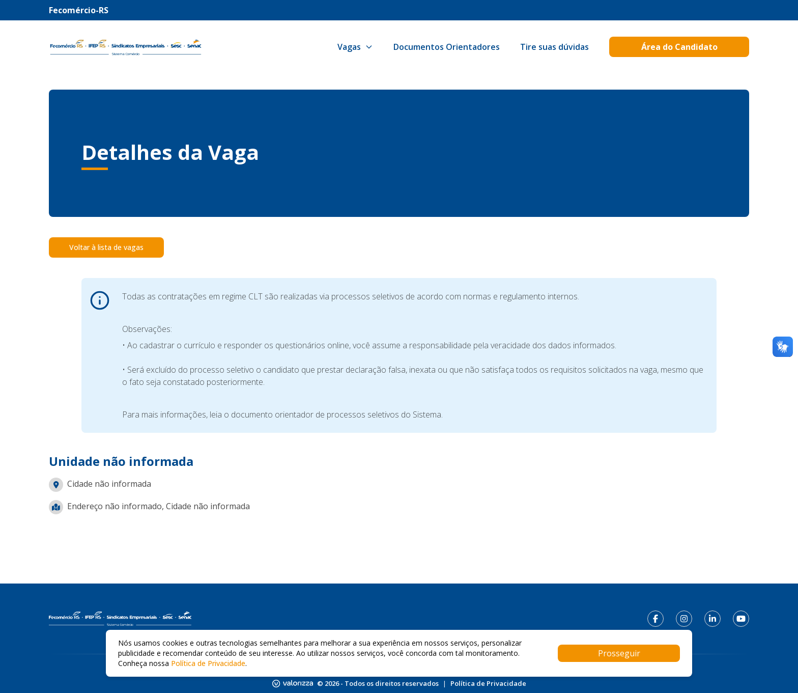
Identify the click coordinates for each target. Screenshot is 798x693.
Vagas (355, 46)
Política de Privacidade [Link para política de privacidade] (488, 683)
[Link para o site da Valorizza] (292, 683)
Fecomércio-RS (78, 10)
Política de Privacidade (208, 663)
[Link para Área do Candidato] (679, 47)
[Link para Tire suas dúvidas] (554, 47)
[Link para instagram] (684, 619)
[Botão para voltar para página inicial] (125, 46)
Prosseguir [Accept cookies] (619, 653)
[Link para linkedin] (712, 619)
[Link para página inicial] (120, 619)
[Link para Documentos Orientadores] (446, 47)
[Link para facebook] (655, 619)
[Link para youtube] (741, 619)
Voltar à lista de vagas (106, 247)
